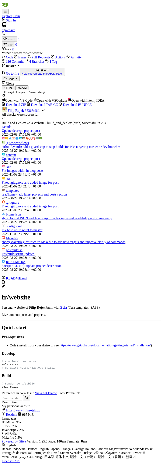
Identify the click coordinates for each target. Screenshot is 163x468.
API (17, 464)
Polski (149, 452)
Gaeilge (79, 452)
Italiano (90, 452)
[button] (4, 73)
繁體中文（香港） (111, 460)
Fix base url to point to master (22, 230)
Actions (58, 57)
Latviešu (102, 452)
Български (124, 456)
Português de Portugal (17, 456)
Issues (20, 57)
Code (8, 57)
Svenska (75, 456)
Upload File (40, 73)
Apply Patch (55, 73)
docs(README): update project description (32, 266)
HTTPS (8, 87)
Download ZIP (14, 104)
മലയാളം (36, 460)
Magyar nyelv (118, 452)
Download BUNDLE (75, 104)
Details (6, 127)
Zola (63, 307)
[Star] (8, 44)
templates (12, 190)
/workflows (17, 143)
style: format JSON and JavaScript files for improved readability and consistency (57, 218)
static (9, 178)
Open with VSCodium (50, 100)
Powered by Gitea (14, 444)
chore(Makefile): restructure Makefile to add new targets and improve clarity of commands (63, 242)
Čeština (98, 456)
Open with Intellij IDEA (86, 100)
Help (16, 16)
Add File (42, 71)
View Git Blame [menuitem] (46, 396)
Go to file (12, 73)
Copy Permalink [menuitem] (69, 396)
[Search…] (26, 401)
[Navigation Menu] (5, 11)
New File (27, 73)
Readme (10, 418)
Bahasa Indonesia (13, 452)
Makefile (12, 238)
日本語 (49, 460)
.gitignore (12, 202)
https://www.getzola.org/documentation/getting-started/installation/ (105, 345)
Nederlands (136, 452)
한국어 (131, 460)
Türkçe (87, 456)
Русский (139, 456)
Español (55, 452)
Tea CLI (22, 87)
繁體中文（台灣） (83, 460)
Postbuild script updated (18, 254)
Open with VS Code (17, 100)
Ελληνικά (110, 456)
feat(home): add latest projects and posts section (34, 194)
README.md (15, 262)
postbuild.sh (14, 250)
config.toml (14, 226)
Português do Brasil (45, 456)
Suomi (64, 456)
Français (67, 452)
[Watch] (9, 39)
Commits (13, 61)
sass (8, 167)
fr (3, 30)
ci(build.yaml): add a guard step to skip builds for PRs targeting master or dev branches (61, 147)
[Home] (5, 7)
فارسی (23, 460)
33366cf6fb (33, 110)
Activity (74, 57)
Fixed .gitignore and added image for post (30, 182)
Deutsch (31, 452)
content (11, 155)
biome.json (13, 214)
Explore (7, 16)
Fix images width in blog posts (23, 170)
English (43, 452)
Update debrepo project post (21, 130)
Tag (51, 61)
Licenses (8, 464)
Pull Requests (39, 57)
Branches (35, 61)
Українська (10, 460)
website (10, 30)
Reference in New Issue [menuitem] (18, 396)
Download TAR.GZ (42, 104)
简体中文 (62, 460)
